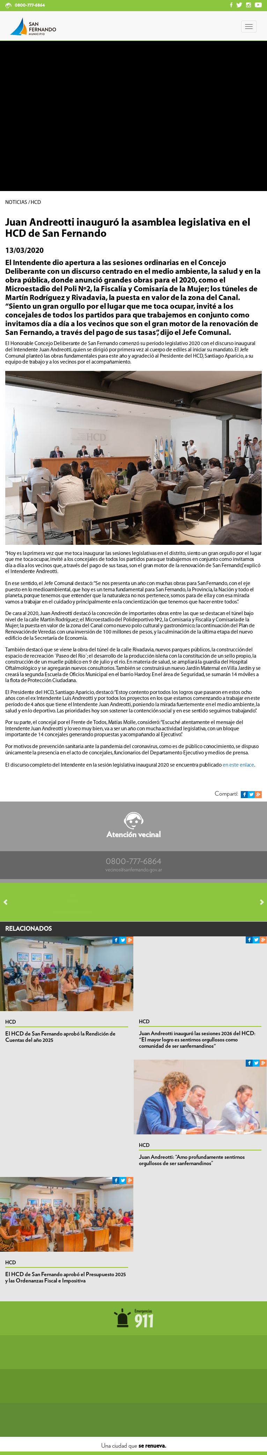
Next (258, 902)
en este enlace (238, 765)
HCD (10, 1022)
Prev (8, 902)
